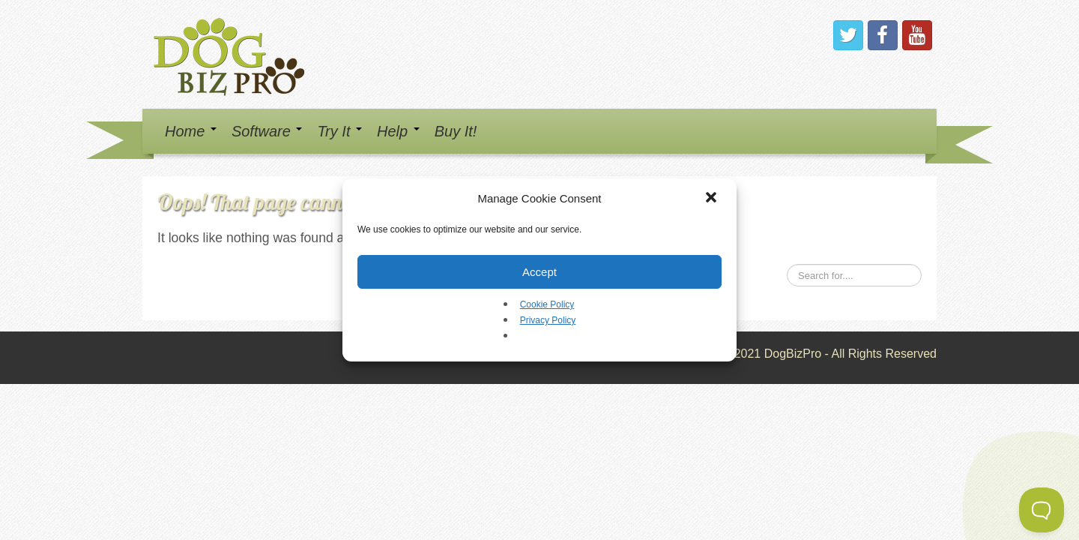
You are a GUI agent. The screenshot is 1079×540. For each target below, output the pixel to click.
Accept (539, 272)
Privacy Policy (548, 320)
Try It (339, 131)
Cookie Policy (547, 304)
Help (398, 131)
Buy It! (456, 131)
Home (191, 131)
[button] (713, 199)
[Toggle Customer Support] (1041, 510)
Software (267, 131)
